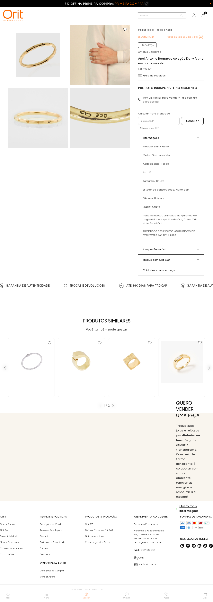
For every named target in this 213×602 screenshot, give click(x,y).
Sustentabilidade (9, 536)
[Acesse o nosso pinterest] (211, 546)
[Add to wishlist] (125, 29)
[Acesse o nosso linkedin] (199, 546)
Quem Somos (7, 524)
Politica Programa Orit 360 (99, 530)
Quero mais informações (189, 508)
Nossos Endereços (9, 542)
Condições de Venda (51, 524)
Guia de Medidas (154, 75)
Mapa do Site (7, 554)
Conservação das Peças (97, 542)
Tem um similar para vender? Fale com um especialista (170, 99)
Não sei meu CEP (149, 127)
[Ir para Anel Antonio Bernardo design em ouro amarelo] (81, 367)
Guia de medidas (94, 536)
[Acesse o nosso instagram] (182, 546)
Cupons (44, 548)
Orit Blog (4, 530)
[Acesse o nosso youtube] (194, 546)
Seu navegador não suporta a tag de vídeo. (88, 456)
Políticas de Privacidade (52, 542)
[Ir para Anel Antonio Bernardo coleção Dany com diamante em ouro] (31, 367)
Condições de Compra (52, 570)
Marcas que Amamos (11, 548)
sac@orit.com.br (145, 564)
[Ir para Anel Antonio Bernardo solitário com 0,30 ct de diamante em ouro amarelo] (181, 367)
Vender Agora (47, 576)
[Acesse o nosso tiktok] (205, 546)
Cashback (45, 554)
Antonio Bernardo (149, 52)
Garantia (44, 536)
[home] (13, 15)
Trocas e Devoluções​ (51, 530)
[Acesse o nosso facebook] (188, 546)
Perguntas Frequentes (146, 524)
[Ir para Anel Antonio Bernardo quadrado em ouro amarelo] (131, 367)
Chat (139, 558)
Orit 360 (89, 524)
